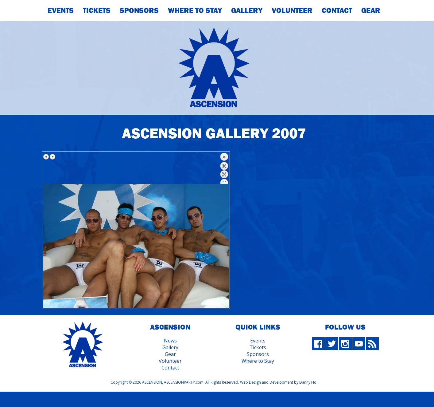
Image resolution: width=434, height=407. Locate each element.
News (170, 340)
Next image (52, 157)
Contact (337, 10)
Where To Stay (195, 10)
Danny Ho (307, 382)
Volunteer (292, 10)
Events (61, 10)
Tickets (96, 10)
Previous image (46, 157)
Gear (370, 10)
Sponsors (139, 10)
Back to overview (224, 168)
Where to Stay (258, 361)
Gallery (246, 10)
